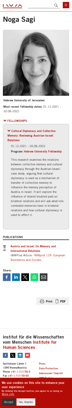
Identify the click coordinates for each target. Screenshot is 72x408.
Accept (8, 404)
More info (8, 396)
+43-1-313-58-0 (20, 371)
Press (42, 363)
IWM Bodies (46, 377)
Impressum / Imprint (51, 373)
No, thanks (26, 404)
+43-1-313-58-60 (18, 375)
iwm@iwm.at (10, 379)
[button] (15, 120)
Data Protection (48, 368)
